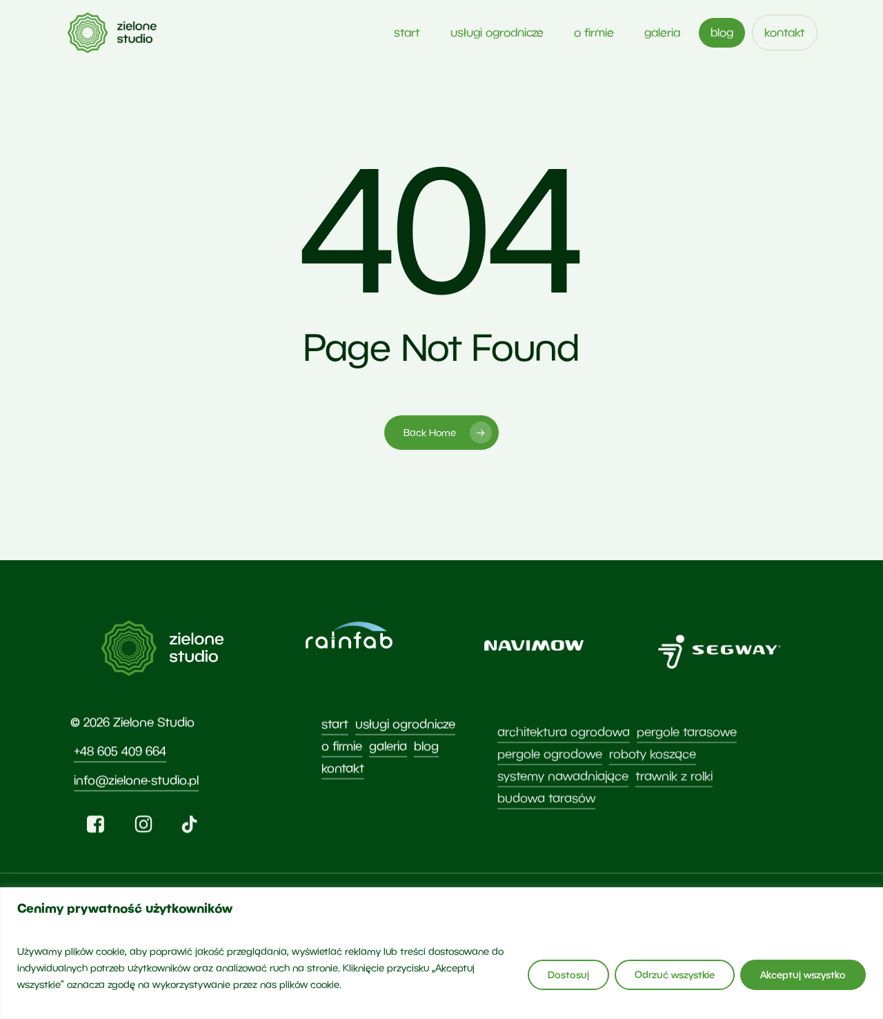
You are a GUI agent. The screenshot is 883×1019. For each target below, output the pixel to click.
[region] (441, 953)
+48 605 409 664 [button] (120, 786)
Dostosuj (568, 974)
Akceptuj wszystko (803, 974)
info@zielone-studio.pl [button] (136, 815)
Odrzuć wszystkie (675, 974)
